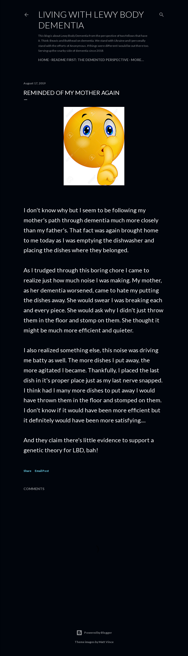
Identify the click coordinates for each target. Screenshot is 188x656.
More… (137, 60)
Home (43, 60)
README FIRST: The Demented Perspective (90, 60)
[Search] (161, 13)
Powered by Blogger (94, 633)
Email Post (42, 471)
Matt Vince (106, 642)
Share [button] (27, 471)
